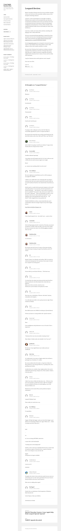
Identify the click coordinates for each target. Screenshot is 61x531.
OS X (40, 74)
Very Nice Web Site (7, 24)
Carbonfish (31, 220)
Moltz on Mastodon (7, 22)
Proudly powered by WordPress (31, 528)
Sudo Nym (31, 354)
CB (30, 255)
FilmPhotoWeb (32, 234)
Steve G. (31, 395)
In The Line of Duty (7, 20)
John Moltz (36, 74)
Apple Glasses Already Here (9, 43)
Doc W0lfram (32, 407)
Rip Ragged (31, 487)
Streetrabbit (32, 151)
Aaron (30, 211)
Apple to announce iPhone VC (9, 38)
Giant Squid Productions (8, 18)
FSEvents (27, 32)
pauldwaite (31, 343)
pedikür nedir (6, 69)
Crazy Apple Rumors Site (7, 5)
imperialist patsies (33, 43)
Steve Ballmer (32, 170)
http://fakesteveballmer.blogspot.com (33, 207)
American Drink (6, 17)
